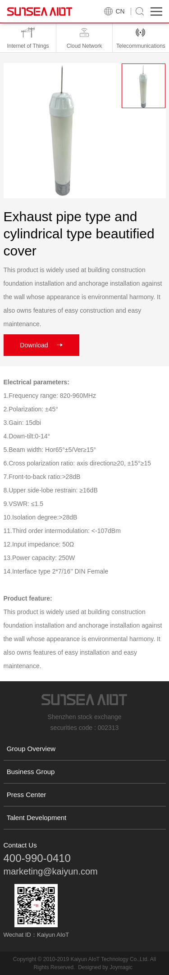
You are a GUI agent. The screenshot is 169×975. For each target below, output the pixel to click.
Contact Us (20, 845)
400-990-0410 (37, 858)
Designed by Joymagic (105, 967)
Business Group (31, 771)
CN (120, 11)
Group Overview (31, 748)
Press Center (26, 794)
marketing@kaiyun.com (51, 871)
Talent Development (37, 817)
